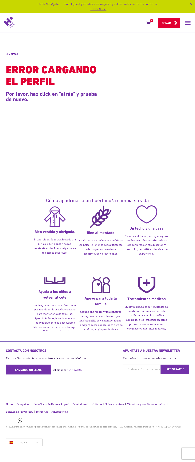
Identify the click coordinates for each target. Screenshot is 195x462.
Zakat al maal (80, 404)
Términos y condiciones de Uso (146, 404)
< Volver (12, 54)
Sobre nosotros (114, 404)
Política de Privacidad (19, 411)
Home (9, 404)
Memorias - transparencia (52, 411)
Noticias (97, 404)
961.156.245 (74, 370)
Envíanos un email (28, 370)
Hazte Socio (98, 9)
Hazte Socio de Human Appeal (51, 404)
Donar (166, 23)
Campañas (23, 404)
